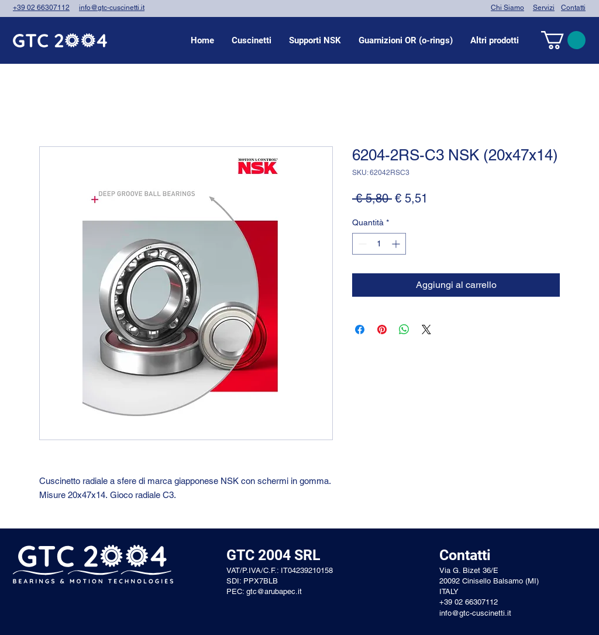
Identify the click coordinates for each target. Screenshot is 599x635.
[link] (563, 40)
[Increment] (397, 244)
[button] (251, 40)
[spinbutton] (379, 244)
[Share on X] (426, 329)
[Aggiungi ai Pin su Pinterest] (382, 329)
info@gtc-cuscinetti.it (111, 8)
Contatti (573, 8)
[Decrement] (361, 244)
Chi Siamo (507, 8)
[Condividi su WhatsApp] (404, 329)
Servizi (544, 8)
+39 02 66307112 (41, 8)
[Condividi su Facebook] (360, 329)
